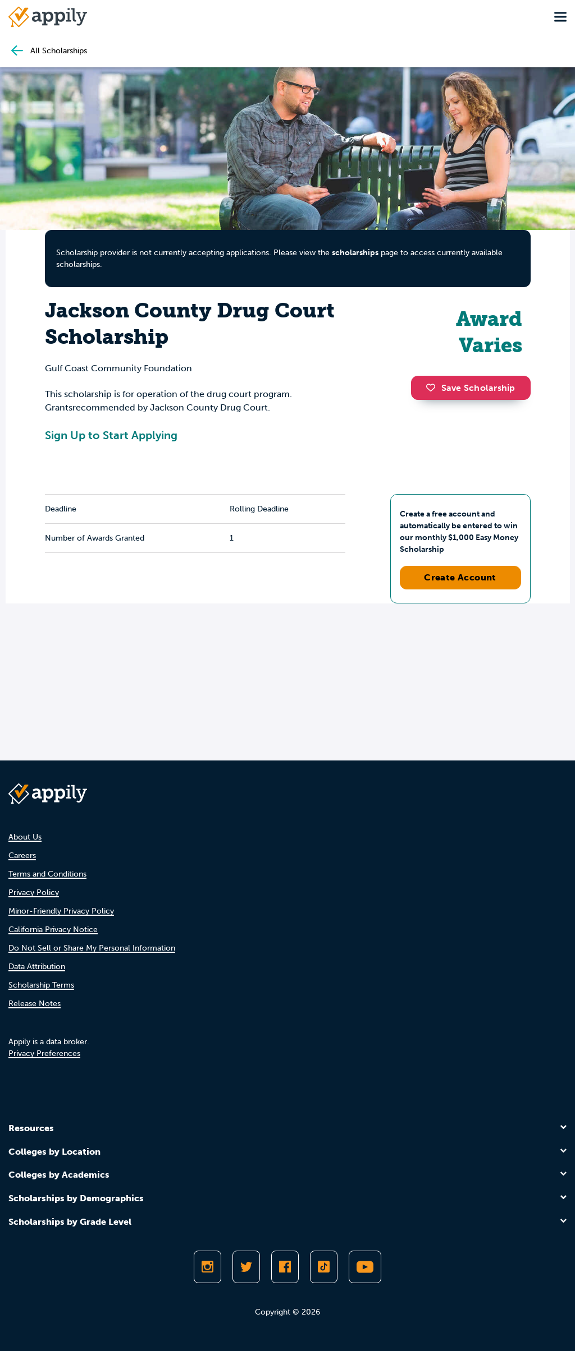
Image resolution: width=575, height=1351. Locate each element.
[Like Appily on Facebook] (285, 1267)
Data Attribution (36, 966)
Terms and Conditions (47, 874)
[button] (433, 387)
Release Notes (34, 1003)
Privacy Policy (33, 892)
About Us (25, 837)
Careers (22, 855)
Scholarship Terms (41, 985)
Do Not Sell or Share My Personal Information (91, 948)
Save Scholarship (470, 387)
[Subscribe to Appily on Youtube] (365, 1267)
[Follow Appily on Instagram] (207, 1267)
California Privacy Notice (53, 929)
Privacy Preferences (44, 1053)
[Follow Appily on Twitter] (246, 1267)
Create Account (460, 577)
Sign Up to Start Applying (111, 435)
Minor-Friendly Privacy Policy (61, 911)
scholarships (355, 252)
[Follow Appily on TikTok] (323, 1267)
